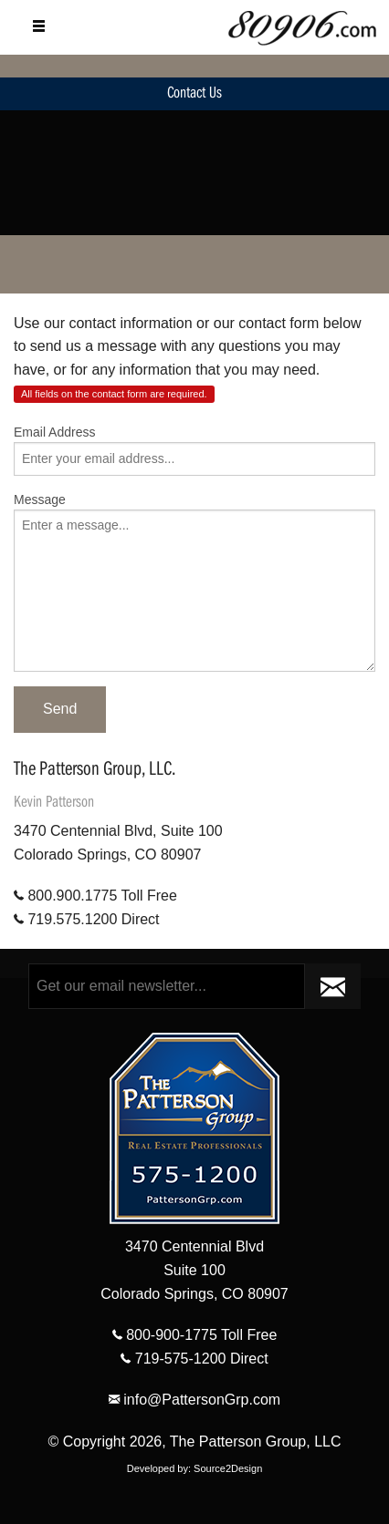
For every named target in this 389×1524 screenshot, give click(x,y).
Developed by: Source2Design (195, 1468)
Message (40, 499)
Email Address (54, 432)
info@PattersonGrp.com (194, 1399)
